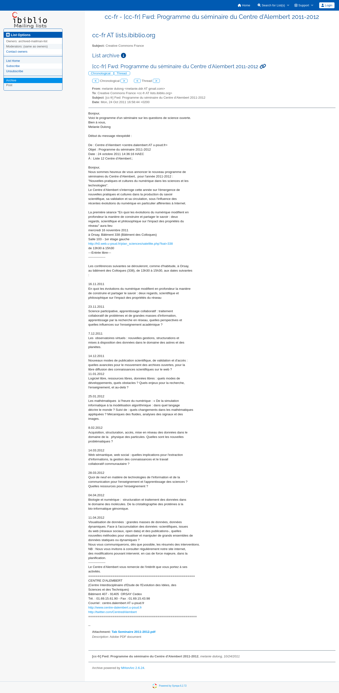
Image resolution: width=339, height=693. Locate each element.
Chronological (101, 73)
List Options (18, 35)
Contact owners (16, 51)
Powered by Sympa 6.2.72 (172, 685)
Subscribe (13, 66)
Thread (122, 73)
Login (326, 5)
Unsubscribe (14, 71)
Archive (11, 80)
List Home (13, 61)
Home (244, 5)
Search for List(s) (271, 5)
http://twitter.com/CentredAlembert (112, 612)
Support (301, 5)
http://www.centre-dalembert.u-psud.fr (115, 607)
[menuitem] (244, 5)
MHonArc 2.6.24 (132, 668)
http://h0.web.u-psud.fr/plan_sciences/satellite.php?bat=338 (130, 243)
